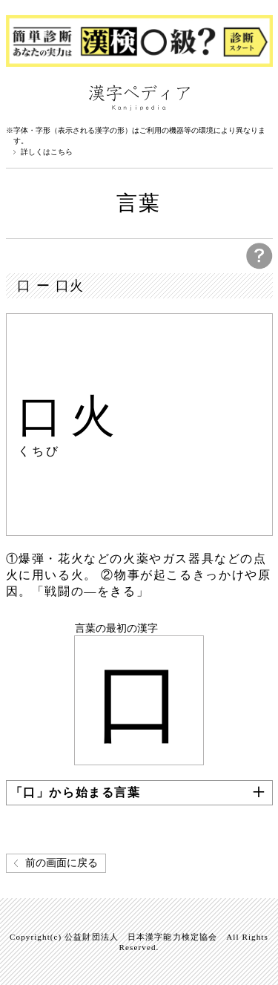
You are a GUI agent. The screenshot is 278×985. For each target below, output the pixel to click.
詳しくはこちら (47, 152)
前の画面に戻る (61, 862)
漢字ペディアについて (21, 96)
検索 (258, 96)
